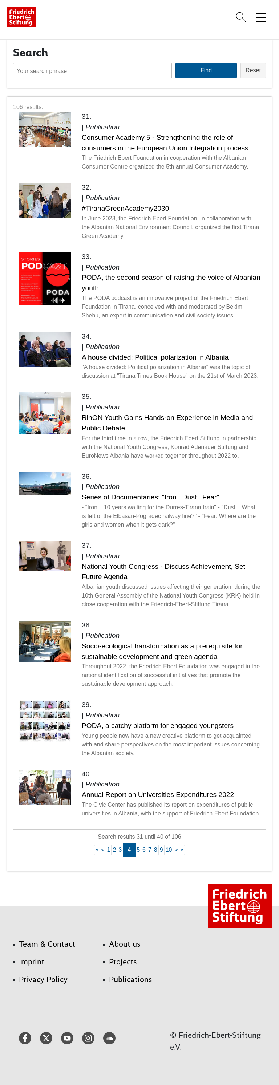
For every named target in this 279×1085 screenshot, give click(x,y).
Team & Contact (47, 944)
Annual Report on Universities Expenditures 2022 (158, 794)
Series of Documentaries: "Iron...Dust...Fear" (150, 497)
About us (125, 944)
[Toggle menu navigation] (261, 17)
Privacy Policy (43, 979)
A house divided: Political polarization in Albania (155, 357)
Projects (123, 962)
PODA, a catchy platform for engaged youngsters (158, 725)
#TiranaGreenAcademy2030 (125, 208)
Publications (130, 979)
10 (169, 850)
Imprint (31, 962)
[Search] (242, 17)
